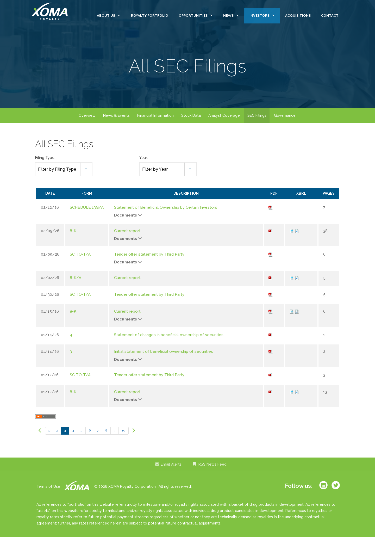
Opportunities (198, 15)
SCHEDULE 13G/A (87, 207)
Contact (330, 15)
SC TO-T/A (80, 254)
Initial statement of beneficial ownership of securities (163, 351)
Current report (127, 231)
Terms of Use (48, 486)
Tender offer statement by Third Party (149, 254)
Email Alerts (171, 464)
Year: (143, 158)
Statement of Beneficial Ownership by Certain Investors (165, 207)
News (233, 15)
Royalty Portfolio (149, 15)
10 (123, 430)
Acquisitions (298, 15)
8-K (73, 231)
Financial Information (155, 115)
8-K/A (75, 277)
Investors (264, 15)
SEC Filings (256, 115)
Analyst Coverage (224, 115)
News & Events (116, 115)
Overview (87, 115)
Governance (285, 115)
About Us (111, 15)
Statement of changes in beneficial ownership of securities (168, 334)
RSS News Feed (212, 464)
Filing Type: (45, 158)
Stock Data (191, 115)
